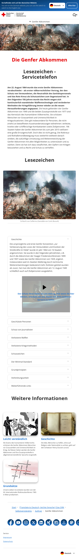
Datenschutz (8, 541)
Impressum (7, 537)
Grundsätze (10, 486)
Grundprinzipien (18, 369)
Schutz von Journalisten (22, 329)
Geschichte (16, 239)
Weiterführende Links (21, 385)
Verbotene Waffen (19, 337)
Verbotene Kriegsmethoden (24, 345)
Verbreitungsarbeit (20, 377)
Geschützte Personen (21, 321)
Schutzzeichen (17, 353)
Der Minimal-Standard (21, 361)
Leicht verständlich (15, 439)
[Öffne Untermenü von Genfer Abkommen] (39, 21)
